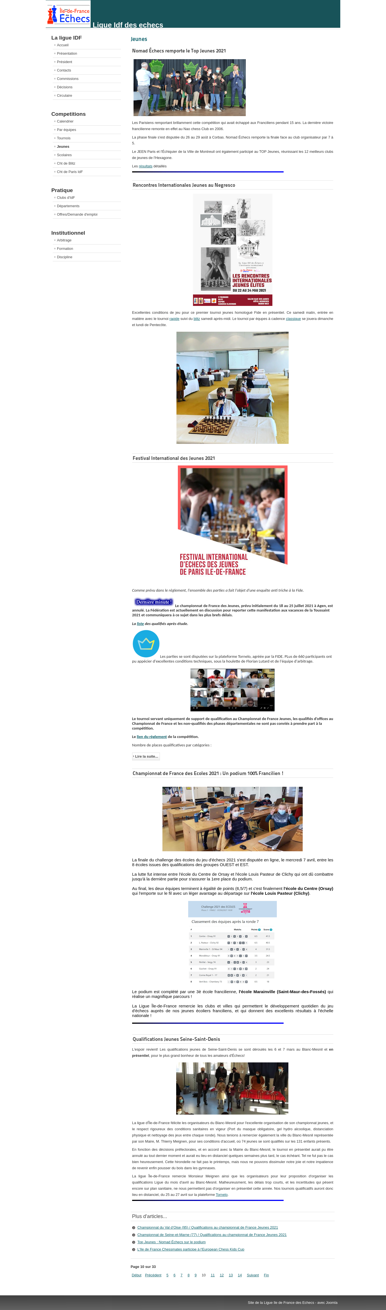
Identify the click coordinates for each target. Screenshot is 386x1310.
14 (240, 1275)
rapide (174, 319)
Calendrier (65, 121)
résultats (145, 166)
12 (222, 1275)
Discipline (64, 257)
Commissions (68, 79)
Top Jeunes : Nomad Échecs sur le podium (171, 1242)
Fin (266, 1275)
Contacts (64, 70)
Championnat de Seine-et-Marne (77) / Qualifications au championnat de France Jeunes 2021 (212, 1235)
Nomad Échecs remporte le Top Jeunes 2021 (179, 51)
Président (64, 62)
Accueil (62, 45)
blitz (197, 319)
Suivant (253, 1275)
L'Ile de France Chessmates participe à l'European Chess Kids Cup (190, 1249)
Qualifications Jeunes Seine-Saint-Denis (176, 1039)
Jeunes (63, 146)
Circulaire (64, 95)
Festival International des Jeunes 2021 (174, 458)
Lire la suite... (146, 756)
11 (213, 1275)
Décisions (64, 87)
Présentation (67, 53)
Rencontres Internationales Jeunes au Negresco (184, 185)
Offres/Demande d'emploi (77, 214)
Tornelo (222, 1195)
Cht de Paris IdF (70, 172)
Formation (65, 248)
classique (293, 319)
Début (136, 1275)
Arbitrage (64, 240)
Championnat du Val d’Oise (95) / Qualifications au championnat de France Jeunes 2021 (207, 1227)
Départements (68, 206)
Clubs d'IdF (66, 197)
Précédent (153, 1275)
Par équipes (66, 130)
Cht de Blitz (66, 163)
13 (231, 1275)
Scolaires (64, 155)
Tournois (63, 138)
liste (140, 623)
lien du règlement (152, 736)
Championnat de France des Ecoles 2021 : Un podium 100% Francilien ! (208, 773)
